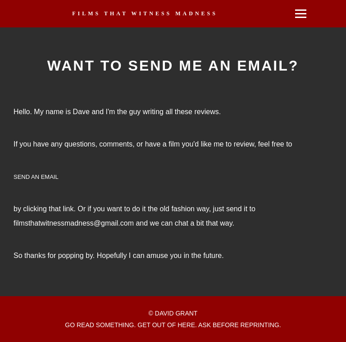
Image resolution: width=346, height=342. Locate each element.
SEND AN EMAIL (36, 176)
